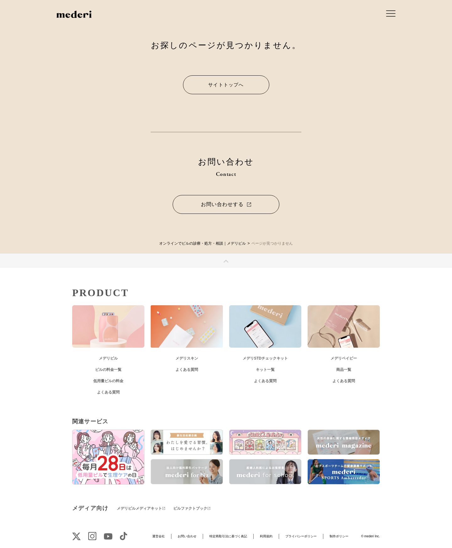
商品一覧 (343, 369)
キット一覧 (265, 369)
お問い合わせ (187, 536)
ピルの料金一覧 (108, 369)
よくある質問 (108, 392)
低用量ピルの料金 (108, 381)
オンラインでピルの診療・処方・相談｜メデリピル (202, 243)
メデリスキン (186, 358)
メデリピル (108, 358)
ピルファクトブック (190, 508)
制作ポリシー (339, 536)
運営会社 (158, 536)
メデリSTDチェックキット (265, 358)
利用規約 (266, 536)
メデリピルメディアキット (139, 508)
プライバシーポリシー (301, 536)
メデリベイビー (344, 358)
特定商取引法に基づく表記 (228, 536)
